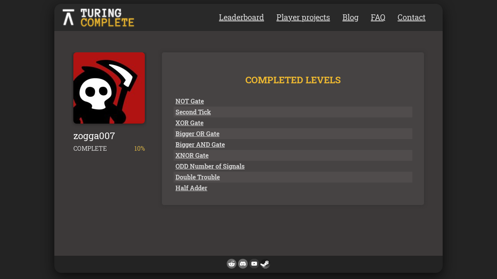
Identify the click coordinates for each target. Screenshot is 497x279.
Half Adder (191, 188)
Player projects (303, 17)
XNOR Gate (192, 155)
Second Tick (193, 112)
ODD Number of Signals (210, 166)
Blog (350, 17)
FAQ (378, 17)
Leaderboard (241, 17)
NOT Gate (190, 101)
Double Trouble (198, 177)
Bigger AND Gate (200, 144)
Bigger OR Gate (197, 133)
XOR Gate (189, 123)
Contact (412, 17)
